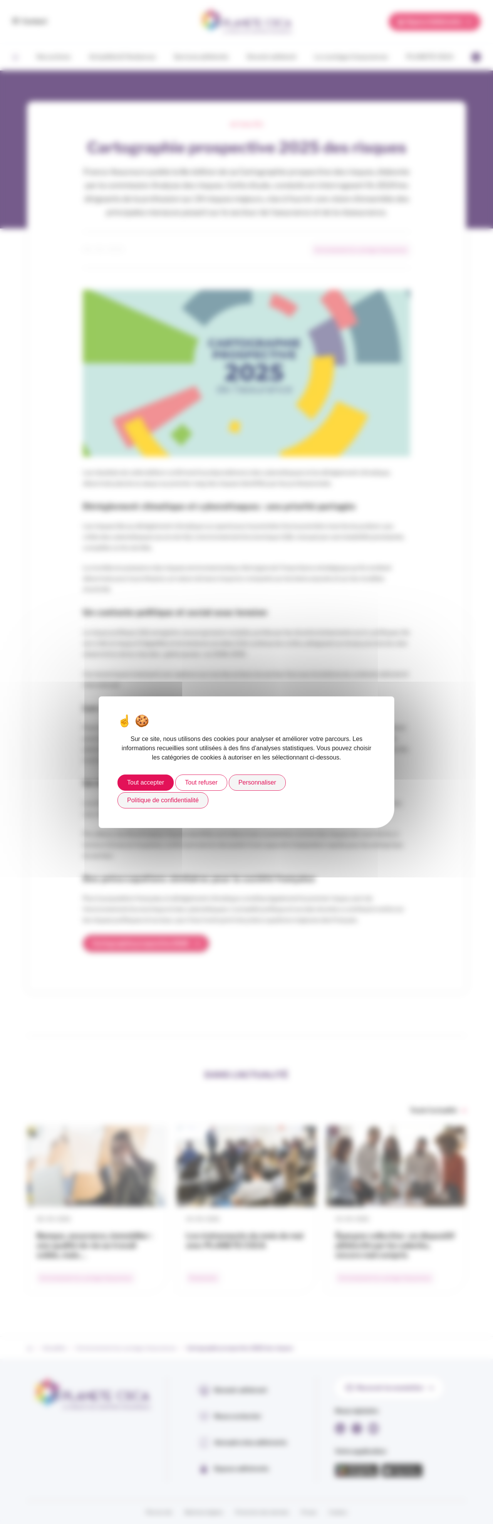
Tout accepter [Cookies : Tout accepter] (145, 782)
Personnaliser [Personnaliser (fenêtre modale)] (257, 782)
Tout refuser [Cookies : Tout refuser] (201, 782)
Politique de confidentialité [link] (163, 800)
